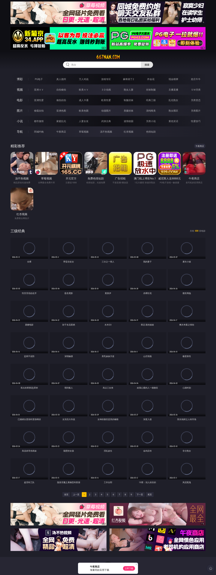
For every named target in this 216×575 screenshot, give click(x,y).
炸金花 (150, 79)
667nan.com (108, 57)
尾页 (150, 494)
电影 (20, 100)
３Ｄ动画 (106, 89)
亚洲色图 (61, 110)
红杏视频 (128, 131)
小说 (20, 121)
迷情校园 (128, 121)
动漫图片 (106, 110)
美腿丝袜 (128, 110)
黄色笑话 (173, 121)
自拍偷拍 (61, 89)
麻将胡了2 (128, 79)
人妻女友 (83, 121)
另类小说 (151, 121)
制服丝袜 (128, 100)
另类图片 (196, 110)
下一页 (140, 494)
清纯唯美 (151, 110)
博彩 (20, 79)
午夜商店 (61, 131)
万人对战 (83, 79)
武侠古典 (106, 121)
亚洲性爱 (39, 100)
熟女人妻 (128, 89)
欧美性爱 (106, 100)
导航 (20, 132)
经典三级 (151, 100)
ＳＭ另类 (196, 89)
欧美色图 (83, 110)
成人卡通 (83, 100)
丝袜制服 (151, 89)
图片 (20, 111)
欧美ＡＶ (83, 89)
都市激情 (39, 121)
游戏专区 (106, 79)
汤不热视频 (106, 131)
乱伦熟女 (173, 100)
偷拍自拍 (61, 100)
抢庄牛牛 (196, 79)
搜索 (147, 64)
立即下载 (129, 568)
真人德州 (61, 79)
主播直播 (173, 89)
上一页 (76, 494)
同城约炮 (39, 131)
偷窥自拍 (39, 110)
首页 (66, 494)
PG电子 (39, 79)
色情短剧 (151, 131)
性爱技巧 (196, 121)
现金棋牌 (173, 79)
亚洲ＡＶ (39, 89)
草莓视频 (83, 131)
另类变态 (196, 100)
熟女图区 (173, 110)
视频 (20, 90)
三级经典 (17, 230)
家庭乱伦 (61, 121)
